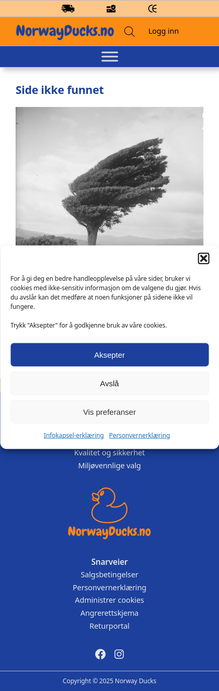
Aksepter (109, 363)
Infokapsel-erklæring (74, 444)
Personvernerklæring (139, 444)
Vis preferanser (109, 420)
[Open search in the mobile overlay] (129, 31)
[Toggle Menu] (109, 57)
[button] (203, 267)
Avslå (109, 392)
